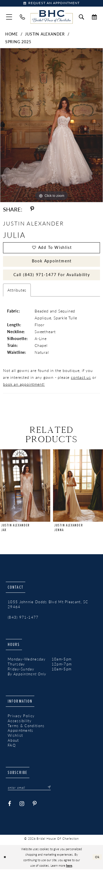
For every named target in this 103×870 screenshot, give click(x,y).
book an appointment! (24, 385)
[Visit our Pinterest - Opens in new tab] (34, 804)
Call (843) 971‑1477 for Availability (51, 275)
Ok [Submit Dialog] (97, 857)
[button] (9, 17)
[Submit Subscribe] (48, 788)
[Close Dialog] (5, 858)
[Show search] (81, 17)
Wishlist (15, 736)
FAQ (12, 746)
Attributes (16, 290)
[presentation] (25, 486)
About (13, 741)
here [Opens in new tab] (69, 866)
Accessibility (20, 721)
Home (11, 34)
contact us (81, 378)
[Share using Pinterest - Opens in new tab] (32, 209)
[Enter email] (29, 788)
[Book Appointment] (51, 3)
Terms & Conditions (26, 726)
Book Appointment (52, 261)
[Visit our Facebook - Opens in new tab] (10, 804)
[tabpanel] (51, 125)
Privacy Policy (21, 716)
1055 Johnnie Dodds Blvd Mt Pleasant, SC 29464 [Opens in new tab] (48, 605)
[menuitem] (9, 17)
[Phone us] (22, 17)
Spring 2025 (18, 42)
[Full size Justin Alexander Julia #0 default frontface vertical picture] (51, 125)
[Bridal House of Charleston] (51, 17)
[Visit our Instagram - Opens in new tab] (22, 804)
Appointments (21, 731)
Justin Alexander (45, 34)
